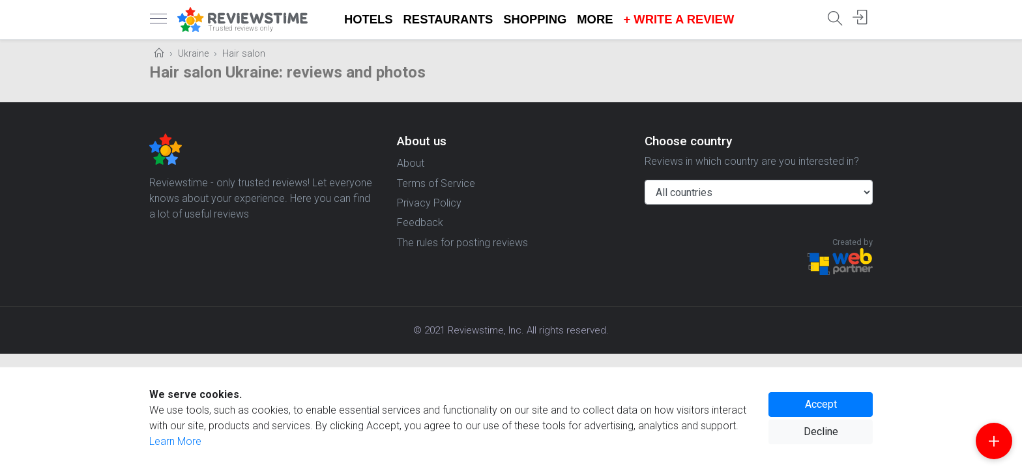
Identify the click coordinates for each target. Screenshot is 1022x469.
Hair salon (243, 53)
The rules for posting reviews (462, 242)
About (410, 163)
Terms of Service (436, 183)
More (595, 19)
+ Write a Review (678, 19)
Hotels (368, 19)
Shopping (534, 19)
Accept (821, 404)
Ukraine (193, 53)
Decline (821, 431)
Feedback (420, 222)
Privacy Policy (429, 203)
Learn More (175, 441)
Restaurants (448, 19)
